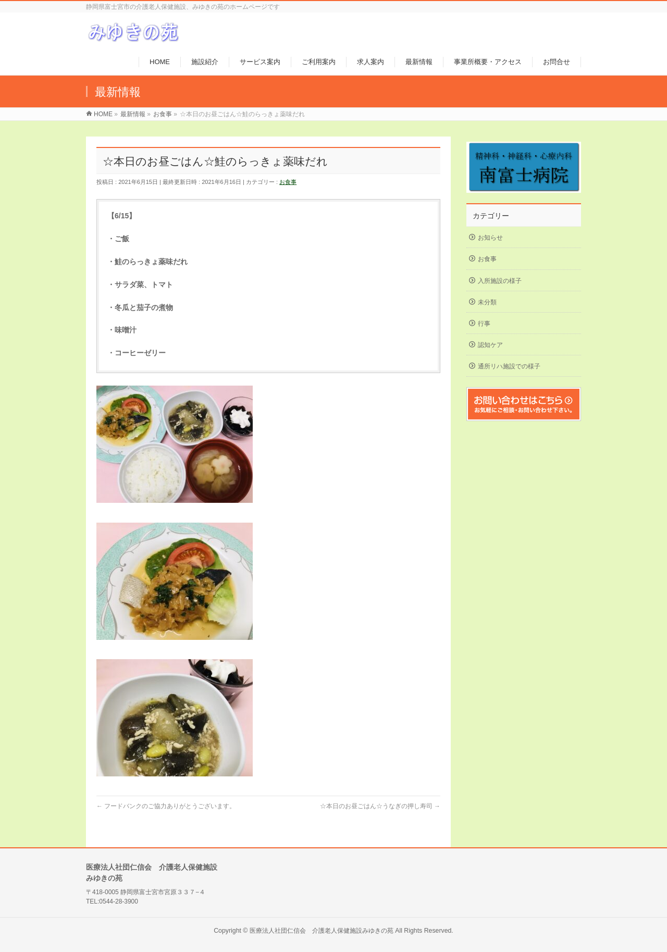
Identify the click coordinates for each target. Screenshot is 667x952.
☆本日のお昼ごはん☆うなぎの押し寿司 (380, 806)
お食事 (288, 182)
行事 (484, 323)
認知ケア (490, 345)
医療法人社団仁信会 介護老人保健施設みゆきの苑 (321, 930)
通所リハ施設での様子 (509, 366)
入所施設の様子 (500, 281)
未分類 (487, 302)
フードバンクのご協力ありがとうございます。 (166, 806)
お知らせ (490, 237)
